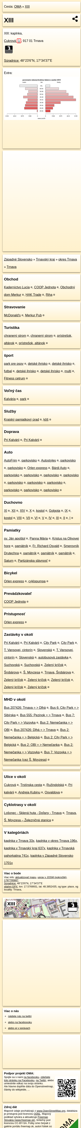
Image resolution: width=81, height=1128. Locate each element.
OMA (17, 6)
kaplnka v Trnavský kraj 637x (24, 848)
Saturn (8, 560)
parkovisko (29, 460)
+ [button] (9, 157)
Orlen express (37, 468)
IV (50, 518)
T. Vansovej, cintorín (18, 650)
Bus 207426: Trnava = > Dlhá (25, 707)
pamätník (21, 546)
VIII (19, 518)
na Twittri (41, 1080)
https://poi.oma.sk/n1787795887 (20, 248)
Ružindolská (55, 785)
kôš (46, 419)
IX (66, 510)
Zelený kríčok (53, 665)
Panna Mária (39, 538)
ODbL (37, 1113)
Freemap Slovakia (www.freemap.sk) (26, 1118)
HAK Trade (33, 294)
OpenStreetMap (32, 245)
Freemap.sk (53, 245)
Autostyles (48, 460)
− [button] (9, 164)
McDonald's (12, 315)
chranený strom (15, 335)
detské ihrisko (38, 363)
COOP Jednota (45, 287)
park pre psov (13, 363)
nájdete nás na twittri (19, 1016)
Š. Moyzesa (31, 672)
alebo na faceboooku (20, 1022)
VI (35, 518)
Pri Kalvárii (11, 440)
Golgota (54, 510)
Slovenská (44, 650)
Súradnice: (11, 60)
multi (68, 371)
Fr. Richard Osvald (45, 546)
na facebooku (31, 1077)
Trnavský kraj (45, 259)
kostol (40, 510)
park (23, 399)
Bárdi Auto (59, 468)
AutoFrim (10, 460)
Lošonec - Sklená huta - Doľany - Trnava (33, 813)
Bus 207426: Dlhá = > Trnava (35, 730)
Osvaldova (52, 792)
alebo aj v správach (19, 1028)
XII (13, 510)
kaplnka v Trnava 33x (19, 840)
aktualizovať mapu (25, 877)
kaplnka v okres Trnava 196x (56, 840)
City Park (50, 642)
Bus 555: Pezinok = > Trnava (40, 715)
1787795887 (11, 880)
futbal (8, 371)
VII (28, 518)
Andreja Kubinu (29, 792)
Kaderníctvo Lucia (17, 287)
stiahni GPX (11, 886)
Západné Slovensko (18, 259)
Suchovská (12, 665)
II (64, 518)
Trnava (11, 267)
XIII (27, 6)
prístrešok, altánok (32, 343)
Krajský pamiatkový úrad (21, 419)
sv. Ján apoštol (14, 538)
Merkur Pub (33, 315)
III (57, 518)
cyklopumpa (37, 581)
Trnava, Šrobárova (58, 672)
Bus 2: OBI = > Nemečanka (40, 744)
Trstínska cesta (31, 785)
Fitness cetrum (14, 378)
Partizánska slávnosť (33, 560)
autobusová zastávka (53, 657)
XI (5, 510)
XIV (22, 510)
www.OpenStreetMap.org (51, 1110)
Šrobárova (11, 672)
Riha (49, 294)
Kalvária (10, 399)
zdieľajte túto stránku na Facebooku (27, 1079)
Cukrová (12, 41)
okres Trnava (67, 259)
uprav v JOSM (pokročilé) (51, 877)
